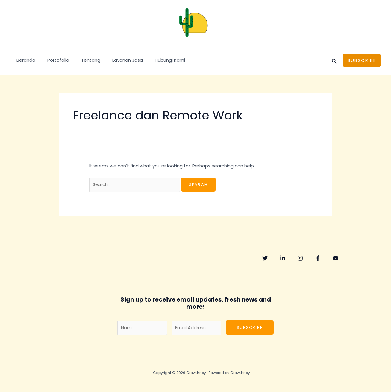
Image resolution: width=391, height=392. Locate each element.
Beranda (24, 60)
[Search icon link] (334, 60)
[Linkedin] (285, 258)
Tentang (83, 60)
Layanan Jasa (117, 60)
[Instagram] (305, 258)
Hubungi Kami (156, 60)
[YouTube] (346, 258)
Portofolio (54, 60)
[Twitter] (265, 258)
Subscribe (250, 329)
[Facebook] (326, 258)
